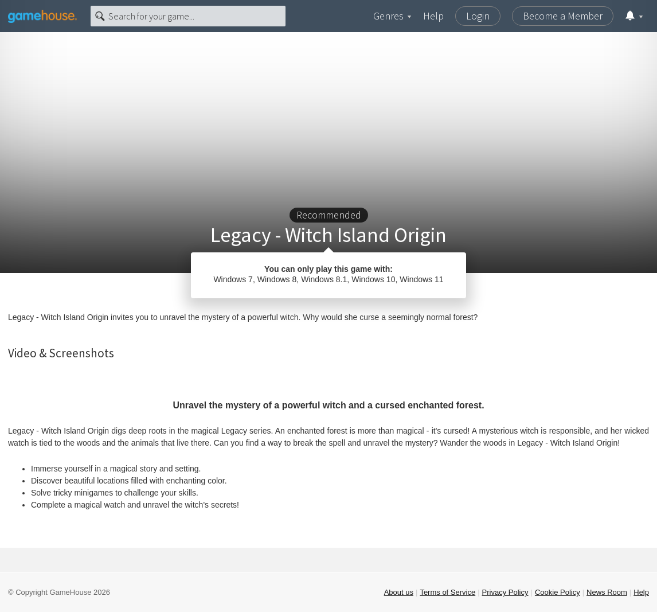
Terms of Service (447, 592)
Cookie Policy (557, 592)
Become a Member (563, 15)
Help (433, 15)
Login (478, 15)
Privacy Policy (505, 592)
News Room (606, 592)
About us (398, 592)
